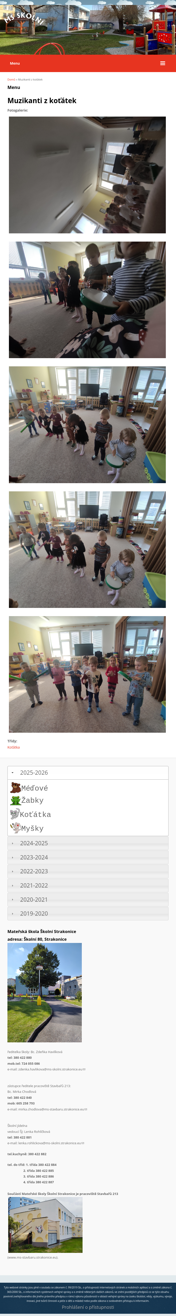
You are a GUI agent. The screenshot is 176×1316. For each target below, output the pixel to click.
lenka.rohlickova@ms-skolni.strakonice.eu (51, 1143)
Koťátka (13, 747)
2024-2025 (34, 843)
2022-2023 (34, 871)
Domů (11, 79)
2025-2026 (34, 772)
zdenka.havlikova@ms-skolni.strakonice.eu (51, 1069)
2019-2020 (34, 913)
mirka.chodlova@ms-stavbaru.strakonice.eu (52, 1109)
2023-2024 (34, 857)
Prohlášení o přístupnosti (88, 1307)
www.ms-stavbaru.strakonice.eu (32, 1257)
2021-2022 (34, 885)
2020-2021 (34, 899)
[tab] (88, 773)
